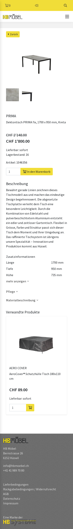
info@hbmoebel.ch (16, 466)
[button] (36, 292)
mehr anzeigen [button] (18, 281)
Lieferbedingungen (15, 484)
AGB (6, 494)
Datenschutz (11, 498)
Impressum (10, 503)
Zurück (13, 34)
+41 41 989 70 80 (13, 470)
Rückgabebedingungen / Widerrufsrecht (29, 489)
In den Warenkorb (36, 172)
